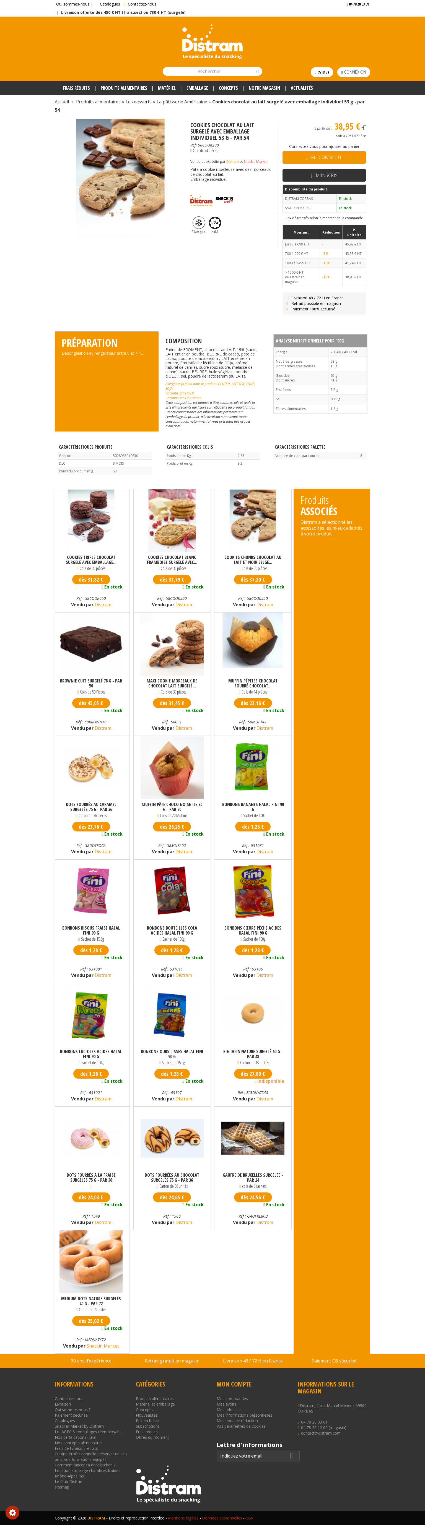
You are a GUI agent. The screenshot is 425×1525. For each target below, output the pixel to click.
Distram (232, 161)
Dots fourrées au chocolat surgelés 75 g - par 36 (172, 1178)
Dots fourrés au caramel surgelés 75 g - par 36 (91, 807)
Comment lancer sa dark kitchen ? (85, 1465)
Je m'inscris (324, 175)
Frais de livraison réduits (76, 1448)
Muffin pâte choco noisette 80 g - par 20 (172, 807)
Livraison (63, 1404)
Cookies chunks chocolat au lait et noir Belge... (252, 560)
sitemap (62, 1487)
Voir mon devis (355, 15)
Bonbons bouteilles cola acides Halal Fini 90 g (172, 930)
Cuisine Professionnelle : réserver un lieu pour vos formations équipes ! (91, 1456)
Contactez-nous (142, 4)
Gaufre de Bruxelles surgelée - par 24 (253, 1178)
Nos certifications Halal (75, 1437)
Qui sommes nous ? (72, 1409)
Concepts (144, 1409)
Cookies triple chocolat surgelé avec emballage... (91, 560)
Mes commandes (232, 1398)
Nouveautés (147, 1415)
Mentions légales (183, 1518)
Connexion (353, 72)
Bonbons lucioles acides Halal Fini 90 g (91, 1054)
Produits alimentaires (155, 1398)
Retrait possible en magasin (313, 303)
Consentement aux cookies (12, 1512)
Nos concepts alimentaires (79, 1442)
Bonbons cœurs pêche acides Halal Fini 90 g (252, 930)
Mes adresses (229, 1409)
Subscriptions (148, 1426)
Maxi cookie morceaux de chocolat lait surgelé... (172, 683)
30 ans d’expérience (91, 1361)
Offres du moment (152, 1437)
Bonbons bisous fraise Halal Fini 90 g (91, 930)
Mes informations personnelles (244, 1415)
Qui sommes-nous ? (74, 4)
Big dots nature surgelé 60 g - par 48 (253, 1054)
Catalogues (110, 4)
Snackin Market (256, 161)
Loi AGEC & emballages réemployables (90, 1431)
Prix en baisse (148, 1420)
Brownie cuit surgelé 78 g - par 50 (91, 683)
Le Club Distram (69, 1481)
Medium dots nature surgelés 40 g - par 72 (91, 1301)
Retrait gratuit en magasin (172, 1361)
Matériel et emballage (155, 1404)
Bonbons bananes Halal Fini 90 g (253, 807)
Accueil (62, 102)
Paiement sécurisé (71, 1415)
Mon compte (234, 1384)
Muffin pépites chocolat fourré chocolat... (253, 683)
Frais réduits (147, 1431)
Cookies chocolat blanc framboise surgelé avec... (172, 560)
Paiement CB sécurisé (334, 1361)
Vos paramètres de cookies (241, 1426)
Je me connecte (324, 157)
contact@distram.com (321, 1433)
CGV (249, 1518)
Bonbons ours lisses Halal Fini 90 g (172, 1054)
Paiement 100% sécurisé (310, 309)
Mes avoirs (226, 1404)
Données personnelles (222, 1518)
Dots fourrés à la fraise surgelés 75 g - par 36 (91, 1178)
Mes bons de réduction (237, 1420)
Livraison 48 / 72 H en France (314, 297)
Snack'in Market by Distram (79, 1426)
